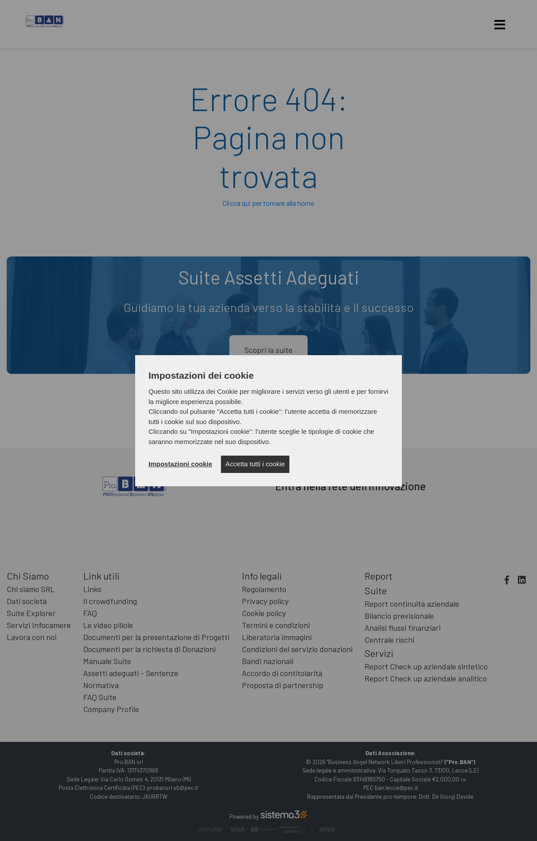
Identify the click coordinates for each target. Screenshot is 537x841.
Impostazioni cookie (180, 464)
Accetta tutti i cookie (255, 464)
